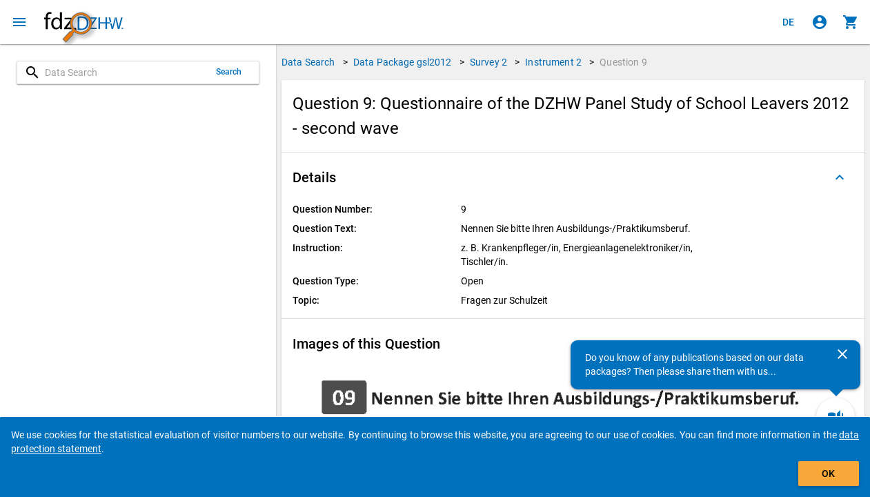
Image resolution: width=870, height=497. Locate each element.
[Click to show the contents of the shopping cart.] (850, 22)
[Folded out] (839, 177)
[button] (573, 177)
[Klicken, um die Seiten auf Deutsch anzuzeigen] (788, 22)
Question (623, 62)
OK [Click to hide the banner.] (828, 473)
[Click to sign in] (819, 22)
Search (229, 72)
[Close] (842, 354)
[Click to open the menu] (19, 22)
